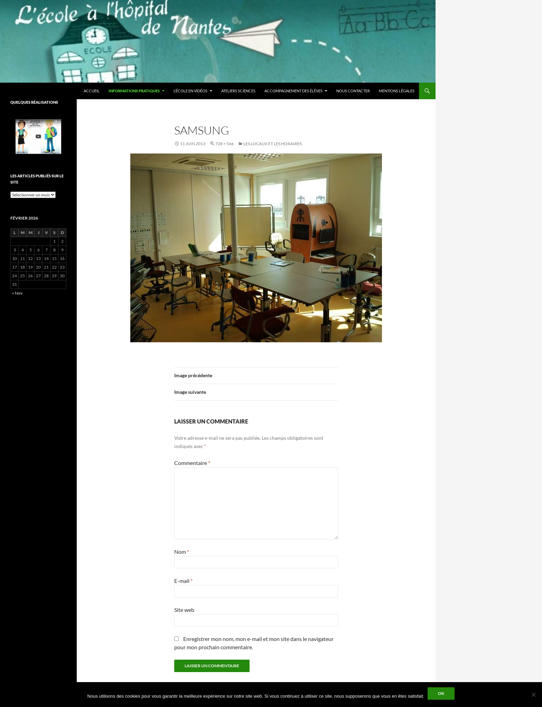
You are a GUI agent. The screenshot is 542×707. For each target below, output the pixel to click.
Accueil (92, 91)
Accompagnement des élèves (293, 91)
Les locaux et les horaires (272, 143)
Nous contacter (353, 91)
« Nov (17, 293)
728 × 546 (224, 143)
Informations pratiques (134, 91)
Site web (184, 609)
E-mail (183, 580)
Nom (181, 551)
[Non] (533, 694)
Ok (441, 693)
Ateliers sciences (238, 91)
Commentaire (192, 462)
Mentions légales (396, 91)
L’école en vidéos (190, 91)
